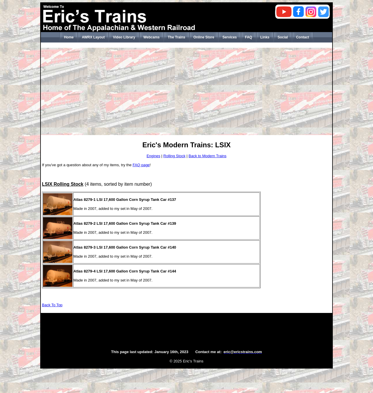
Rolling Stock (174, 156)
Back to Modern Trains (207, 156)
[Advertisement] (186, 91)
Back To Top (52, 305)
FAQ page (141, 165)
